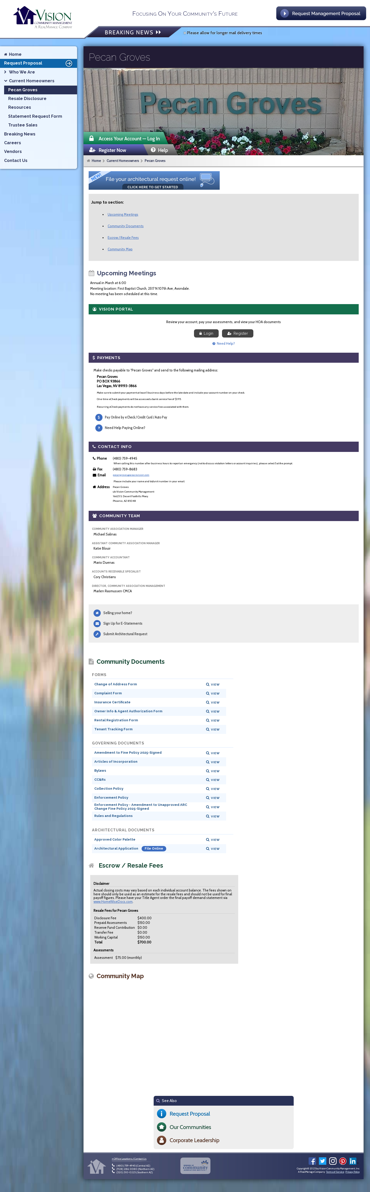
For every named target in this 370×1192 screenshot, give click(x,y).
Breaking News (19, 134)
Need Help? (223, 343)
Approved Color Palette (114, 839)
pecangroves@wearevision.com (131, 475)
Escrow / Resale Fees (123, 237)
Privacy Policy (352, 1171)
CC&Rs (100, 779)
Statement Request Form (35, 116)
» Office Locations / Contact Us (129, 1158)
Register (237, 333)
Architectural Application (116, 848)
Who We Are (22, 72)
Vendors (13, 151)
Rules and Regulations (113, 816)
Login (206, 333)
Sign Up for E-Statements (122, 623)
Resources (19, 107)
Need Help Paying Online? (125, 428)
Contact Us (15, 160)
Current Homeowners (123, 161)
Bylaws (100, 770)
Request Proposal (39, 63)
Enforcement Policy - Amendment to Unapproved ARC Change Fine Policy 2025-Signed (140, 807)
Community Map (120, 249)
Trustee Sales (23, 125)
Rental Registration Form (116, 720)
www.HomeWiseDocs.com (113, 901)
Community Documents (126, 226)
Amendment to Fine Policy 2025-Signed (128, 752)
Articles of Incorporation (115, 761)
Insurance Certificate (112, 702)
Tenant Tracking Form (113, 729)
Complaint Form (108, 693)
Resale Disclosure (27, 98)
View (215, 684)
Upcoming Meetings (123, 214)
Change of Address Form (115, 684)
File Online (154, 848)
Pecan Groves (155, 161)
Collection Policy (108, 788)
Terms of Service (335, 1171)
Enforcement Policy (111, 797)
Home (96, 161)
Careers (12, 142)
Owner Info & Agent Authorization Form (128, 711)
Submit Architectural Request (125, 634)
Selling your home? (117, 613)
